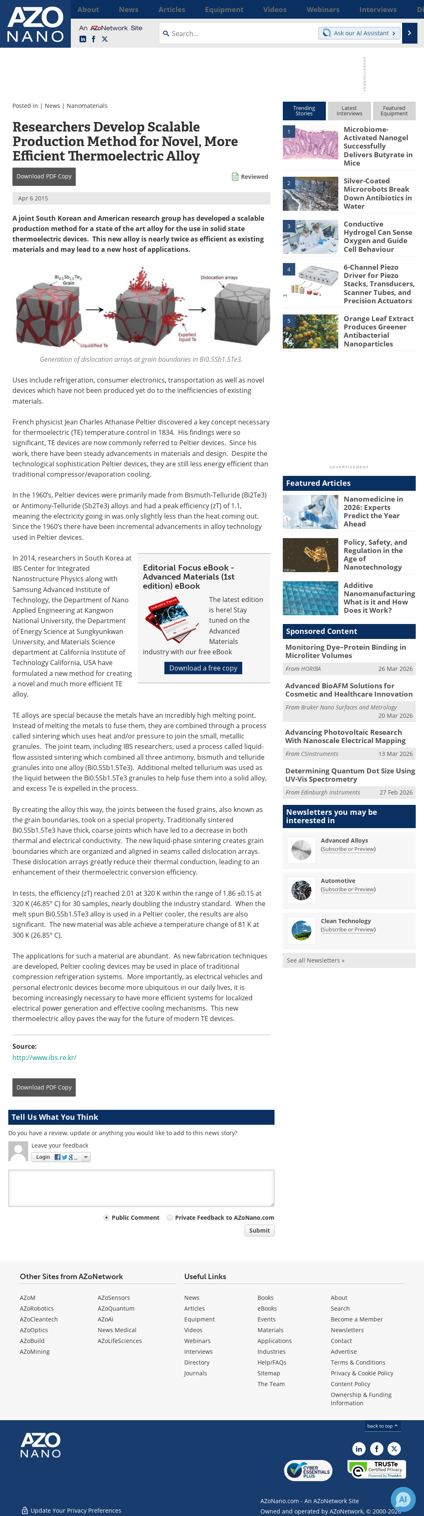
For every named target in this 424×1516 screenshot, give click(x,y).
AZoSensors (114, 1298)
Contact (341, 1341)
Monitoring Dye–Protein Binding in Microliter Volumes (339, 637)
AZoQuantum (116, 1308)
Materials (271, 1330)
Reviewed (254, 176)
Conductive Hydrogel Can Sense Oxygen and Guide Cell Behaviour (379, 222)
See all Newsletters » (315, 939)
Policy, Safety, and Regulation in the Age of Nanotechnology (377, 536)
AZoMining (35, 1351)
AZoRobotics (37, 1308)
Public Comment (135, 1217)
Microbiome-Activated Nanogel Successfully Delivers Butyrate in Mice (379, 140)
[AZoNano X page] (104, 39)
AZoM (28, 1298)
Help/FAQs (272, 1362)
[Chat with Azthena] (403, 1499)
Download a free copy (203, 668)
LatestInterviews (349, 110)
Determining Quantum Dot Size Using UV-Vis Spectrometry (349, 755)
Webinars (197, 1341)
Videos (193, 1330)
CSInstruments (319, 735)
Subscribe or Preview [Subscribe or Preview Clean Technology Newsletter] (348, 908)
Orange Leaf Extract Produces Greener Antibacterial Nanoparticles (375, 316)
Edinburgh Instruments (330, 771)
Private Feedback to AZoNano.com (225, 1217)
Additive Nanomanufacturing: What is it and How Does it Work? (376, 583)
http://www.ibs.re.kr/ (44, 1057)
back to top (383, 1425)
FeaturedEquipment (394, 110)
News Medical (117, 1330)
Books (266, 1298)
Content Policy (350, 1384)
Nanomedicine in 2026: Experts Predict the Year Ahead (380, 493)
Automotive (338, 860)
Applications (275, 1341)
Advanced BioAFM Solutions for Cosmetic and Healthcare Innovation (349, 674)
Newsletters (347, 1330)
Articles (194, 1308)
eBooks (267, 1308)
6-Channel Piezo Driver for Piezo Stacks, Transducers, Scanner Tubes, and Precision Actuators (379, 273)
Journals (195, 1373)
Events (267, 1319)
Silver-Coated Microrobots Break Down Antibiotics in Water (374, 183)
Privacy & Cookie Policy (362, 1373)
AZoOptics (34, 1330)
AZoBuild (32, 1341)
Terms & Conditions (358, 1362)
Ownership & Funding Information (361, 1399)
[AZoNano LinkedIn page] (83, 39)
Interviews (198, 1351)
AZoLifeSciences (120, 1341)
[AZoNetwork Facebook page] (93, 39)
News (52, 106)
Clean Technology (346, 900)
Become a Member (357, 1319)
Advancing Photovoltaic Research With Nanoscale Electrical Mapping (346, 719)
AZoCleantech (39, 1319)
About (339, 1298)
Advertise (344, 1351)
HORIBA (311, 654)
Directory (197, 1362)
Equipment (199, 1319)
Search (340, 1308)
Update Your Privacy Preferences (71, 1505)
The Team (271, 1384)
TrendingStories (304, 110)
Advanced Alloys (344, 820)
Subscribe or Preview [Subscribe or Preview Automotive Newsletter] (348, 868)
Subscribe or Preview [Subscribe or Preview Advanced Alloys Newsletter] (348, 828)
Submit (259, 1230)
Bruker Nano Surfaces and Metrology (349, 690)
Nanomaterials (87, 106)
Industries (272, 1351)
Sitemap (269, 1373)
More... (406, 9)
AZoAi (105, 1319)
